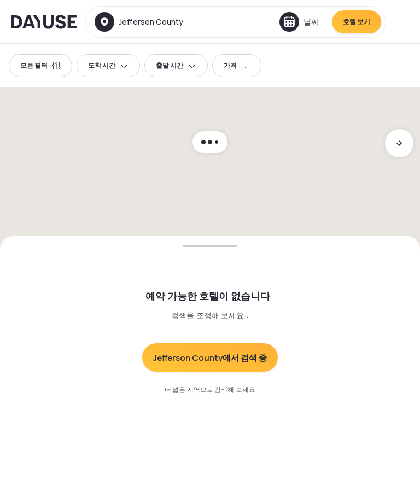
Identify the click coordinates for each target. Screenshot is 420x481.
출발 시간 (176, 65)
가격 (237, 65)
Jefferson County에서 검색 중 (210, 357)
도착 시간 (108, 65)
